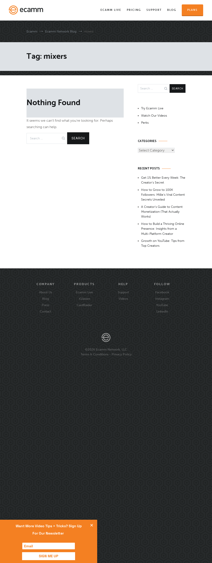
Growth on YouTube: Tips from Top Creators (162, 243)
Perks (145, 123)
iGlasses (84, 299)
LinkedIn (162, 311)
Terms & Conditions (94, 354)
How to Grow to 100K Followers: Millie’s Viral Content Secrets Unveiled (163, 195)
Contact (45, 311)
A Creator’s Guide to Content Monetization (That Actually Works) (162, 212)
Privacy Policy (122, 354)
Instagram (162, 299)
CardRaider (84, 305)
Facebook (162, 292)
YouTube (162, 305)
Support (154, 9)
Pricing (134, 9)
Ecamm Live (110, 9)
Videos (123, 299)
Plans (192, 9)
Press (45, 305)
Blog (171, 9)
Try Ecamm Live (152, 108)
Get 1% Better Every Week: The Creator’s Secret (163, 180)
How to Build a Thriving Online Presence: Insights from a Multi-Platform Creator (162, 229)
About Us (45, 292)
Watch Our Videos (154, 116)
